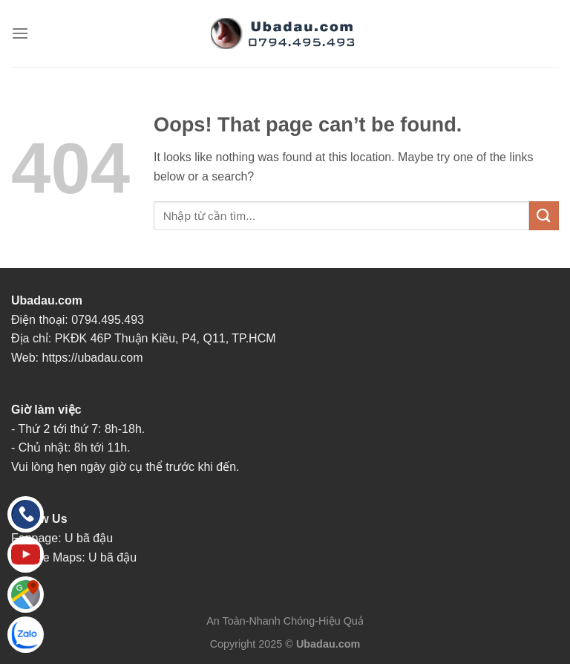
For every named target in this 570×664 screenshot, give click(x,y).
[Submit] (544, 215)
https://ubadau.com (92, 357)
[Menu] (20, 33)
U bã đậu (89, 538)
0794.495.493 (107, 319)
